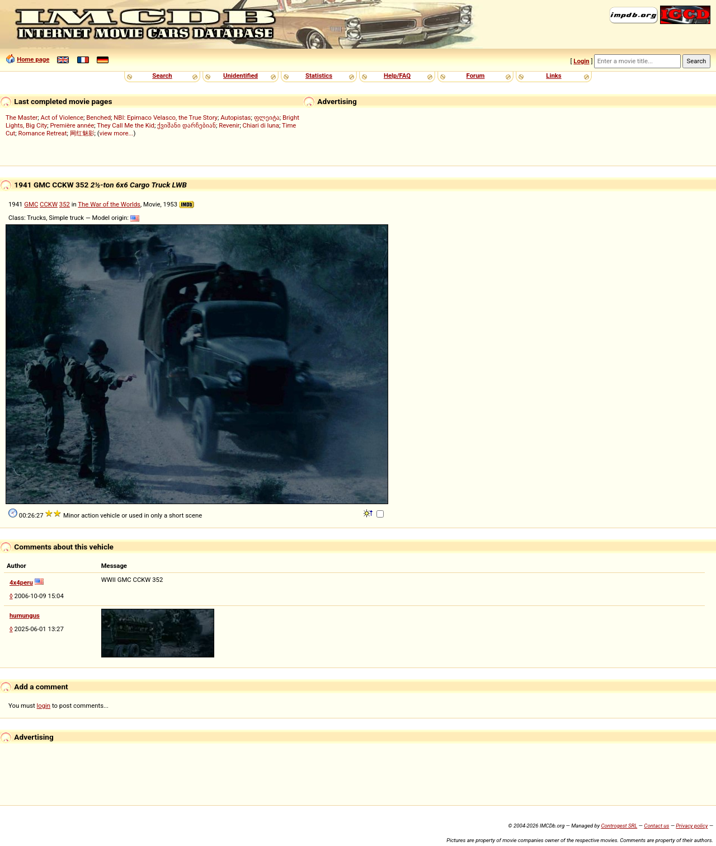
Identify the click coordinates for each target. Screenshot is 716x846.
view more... (117, 133)
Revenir (229, 125)
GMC (31, 204)
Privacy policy (692, 825)
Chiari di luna (261, 125)
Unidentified (240, 75)
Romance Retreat (42, 133)
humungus (25, 615)
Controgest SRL (619, 825)
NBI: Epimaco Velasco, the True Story (166, 117)
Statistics (318, 75)
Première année (72, 125)
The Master (21, 117)
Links (553, 75)
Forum (476, 75)
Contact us (656, 825)
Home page (33, 59)
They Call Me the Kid (125, 125)
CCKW (49, 204)
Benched (98, 117)
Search (162, 75)
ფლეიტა (267, 117)
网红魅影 (82, 133)
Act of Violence (62, 117)
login (44, 705)
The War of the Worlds (109, 204)
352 (64, 204)
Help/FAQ (397, 75)
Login (581, 61)
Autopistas (235, 117)
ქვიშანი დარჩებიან (186, 125)
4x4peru (21, 582)
